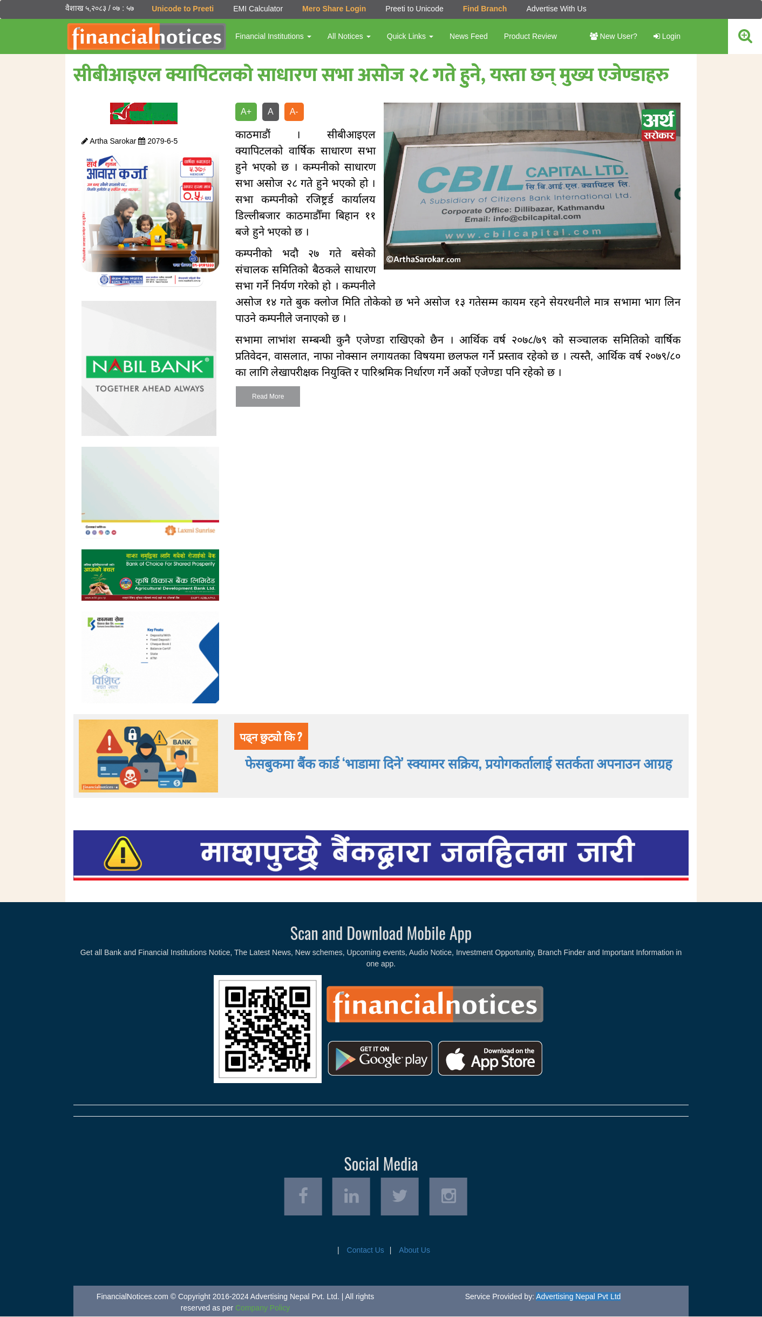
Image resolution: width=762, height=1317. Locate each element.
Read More (268, 396)
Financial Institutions (273, 36)
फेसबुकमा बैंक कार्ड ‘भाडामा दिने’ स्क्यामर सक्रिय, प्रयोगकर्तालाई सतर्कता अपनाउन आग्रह (458, 762)
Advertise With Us (556, 8)
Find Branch (485, 8)
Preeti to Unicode (414, 8)
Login (667, 36)
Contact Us (365, 1250)
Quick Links (410, 36)
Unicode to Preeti (183, 8)
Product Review (530, 36)
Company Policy (262, 1308)
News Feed (469, 36)
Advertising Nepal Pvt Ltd (578, 1297)
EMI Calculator (258, 8)
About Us (414, 1250)
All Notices (349, 36)
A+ (246, 111)
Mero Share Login (334, 8)
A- (294, 111)
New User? (613, 36)
